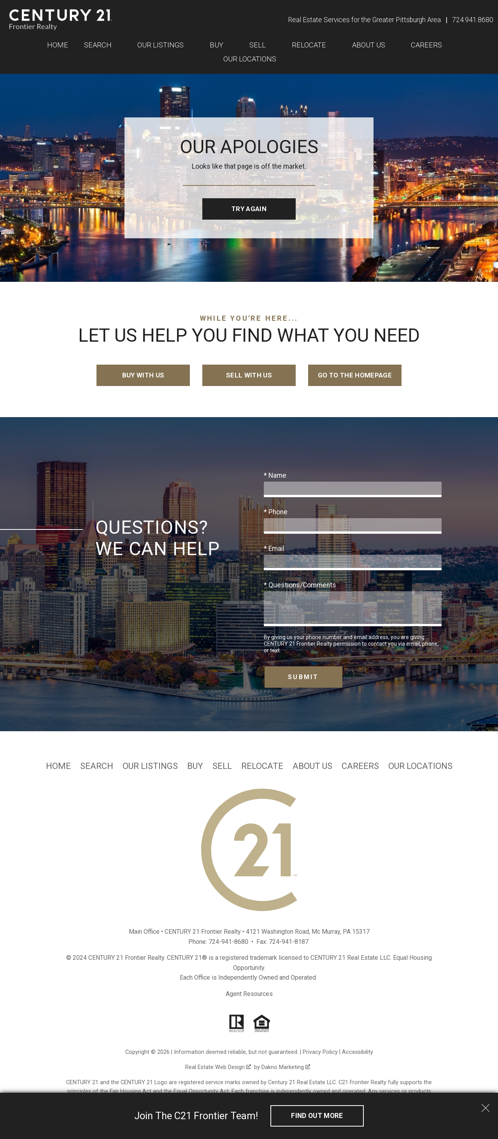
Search (96, 766)
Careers (360, 766)
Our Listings (150, 766)
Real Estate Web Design (218, 1067)
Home (57, 45)
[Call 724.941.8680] (472, 20)
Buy (195, 766)
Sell (222, 766)
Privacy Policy (320, 1052)
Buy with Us (143, 375)
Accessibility (357, 1052)
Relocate (262, 766)
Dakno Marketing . (286, 1067)
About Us (312, 766)
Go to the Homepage (354, 375)
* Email (274, 549)
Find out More (317, 1116)
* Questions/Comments (300, 585)
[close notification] (485, 1105)
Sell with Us (249, 375)
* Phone (276, 512)
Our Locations (249, 59)
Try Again (249, 209)
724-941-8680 (228, 942)
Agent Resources (249, 994)
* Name (275, 476)
